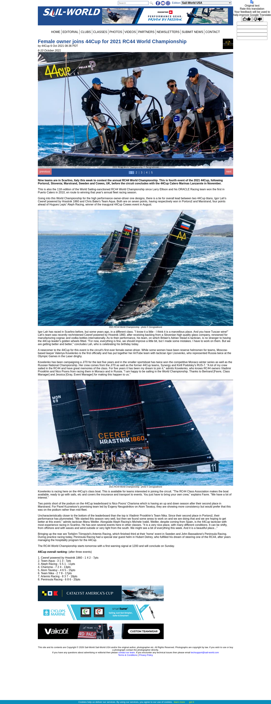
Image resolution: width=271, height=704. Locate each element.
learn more (179, 702)
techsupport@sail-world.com (205, 652)
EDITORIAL (71, 32)
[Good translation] (246, 19)
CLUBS (86, 32)
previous (45, 171)
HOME (55, 32)
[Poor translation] (257, 19)
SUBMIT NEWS (192, 32)
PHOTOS (115, 32)
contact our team (126, 652)
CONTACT (212, 32)
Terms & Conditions (127, 655)
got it (191, 702)
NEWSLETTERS (168, 32)
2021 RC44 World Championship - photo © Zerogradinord (135, 326)
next (228, 171)
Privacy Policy (146, 655)
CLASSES (100, 32)
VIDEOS (130, 32)
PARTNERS (146, 32)
